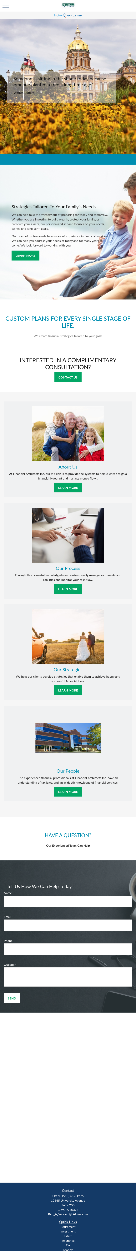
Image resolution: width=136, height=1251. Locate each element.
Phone (8, 940)
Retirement (68, 1226)
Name (8, 893)
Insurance (68, 1240)
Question (10, 964)
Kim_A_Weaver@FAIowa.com (68, 1214)
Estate (68, 1236)
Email (7, 917)
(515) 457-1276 (72, 1196)
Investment (67, 1231)
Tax (68, 1245)
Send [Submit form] (12, 998)
